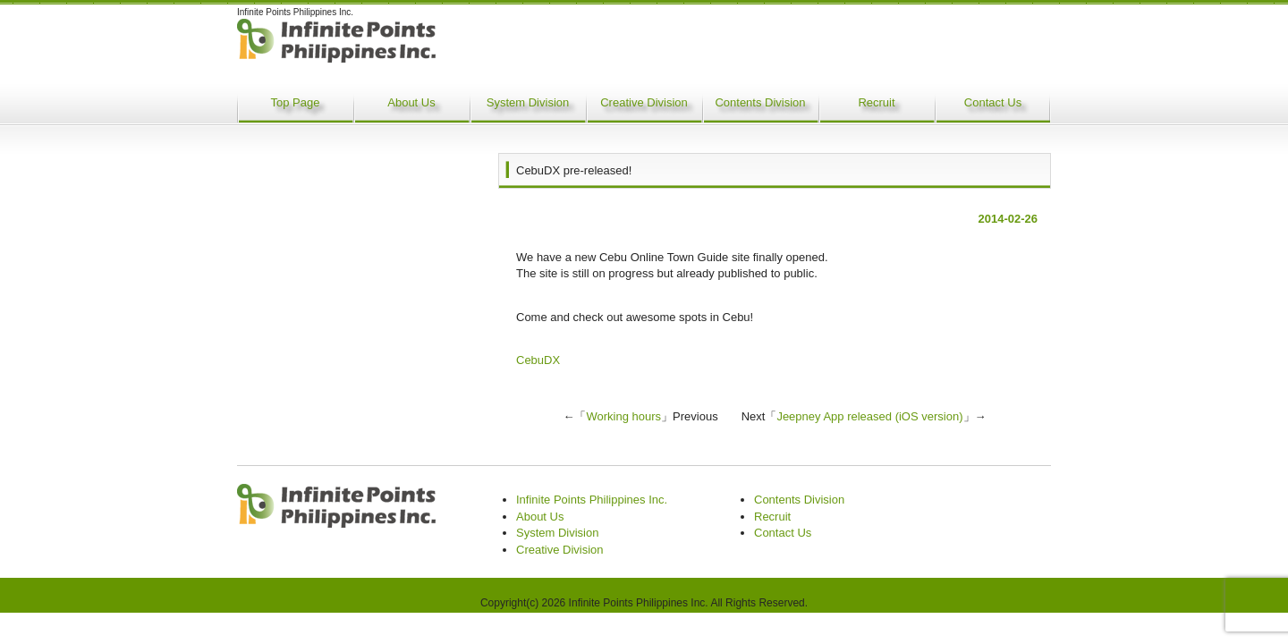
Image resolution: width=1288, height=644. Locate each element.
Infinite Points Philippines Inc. (591, 499)
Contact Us (992, 102)
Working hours (623, 416)
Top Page (295, 102)
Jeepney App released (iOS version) (869, 416)
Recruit (876, 102)
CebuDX (538, 360)
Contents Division (760, 102)
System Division (528, 102)
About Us (411, 102)
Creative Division (644, 102)
